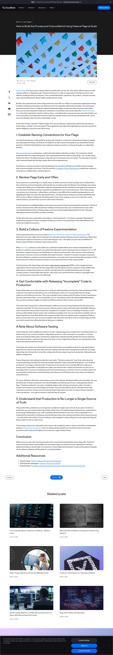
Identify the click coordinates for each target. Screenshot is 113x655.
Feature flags (21, 91)
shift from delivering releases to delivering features (68, 235)
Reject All (84, 646)
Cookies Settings (84, 641)
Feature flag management (32, 428)
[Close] (110, 646)
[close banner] (110, 2)
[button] (22, 7)
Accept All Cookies (84, 651)
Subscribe (92, 82)
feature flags (24, 248)
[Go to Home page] (8, 8)
